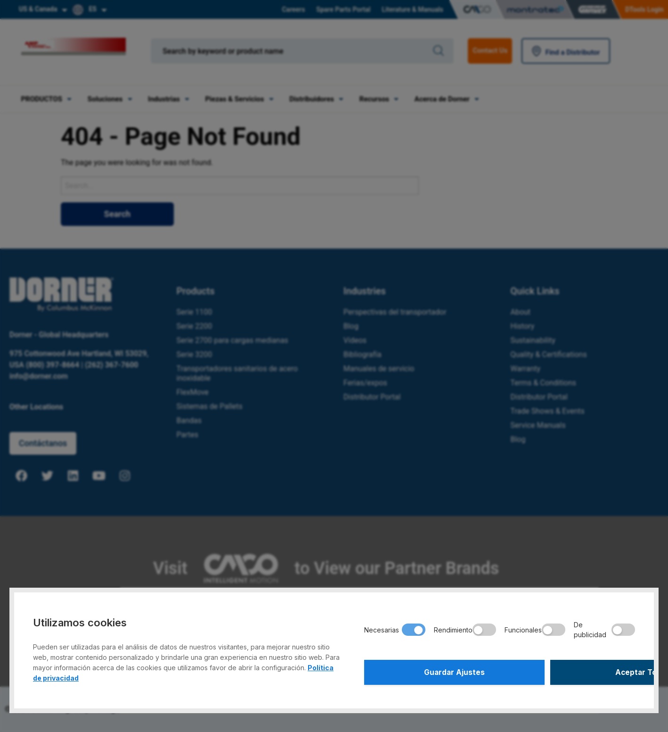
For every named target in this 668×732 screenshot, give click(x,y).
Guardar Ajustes (430, 671)
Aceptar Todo (569, 671)
